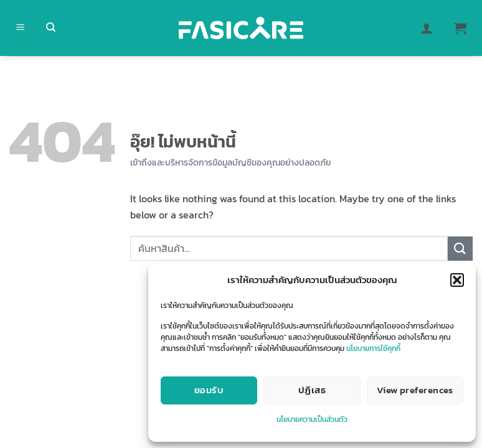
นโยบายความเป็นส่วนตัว (311, 419)
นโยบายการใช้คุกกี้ (373, 348)
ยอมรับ (209, 390)
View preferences (415, 390)
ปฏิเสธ (312, 390)
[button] (457, 280)
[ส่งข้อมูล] (460, 248)
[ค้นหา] (51, 28)
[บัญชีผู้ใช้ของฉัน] (426, 28)
